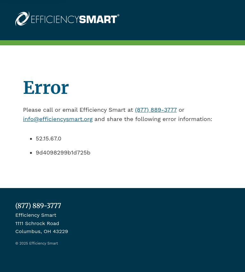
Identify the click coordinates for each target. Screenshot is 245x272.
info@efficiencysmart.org (58, 119)
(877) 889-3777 (156, 109)
